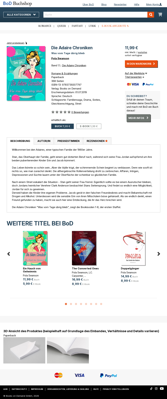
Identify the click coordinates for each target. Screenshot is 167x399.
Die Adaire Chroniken (74, 65)
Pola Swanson (60, 58)
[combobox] (98, 15)
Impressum (37, 389)
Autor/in (43, 141)
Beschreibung (20, 141)
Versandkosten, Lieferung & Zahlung (68, 389)
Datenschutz (19, 389)
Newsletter (120, 4)
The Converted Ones (85, 268)
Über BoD (88, 4)
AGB (5, 389)
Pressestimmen (68, 141)
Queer (61, 26)
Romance (44, 26)
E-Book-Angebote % (115, 26)
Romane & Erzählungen (64, 73)
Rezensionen (97, 141)
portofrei (142, 52)
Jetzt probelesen (15, 43)
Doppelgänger (130, 268)
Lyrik (92, 26)
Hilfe (136, 4)
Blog (103, 4)
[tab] (20, 141)
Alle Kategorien (21, 14)
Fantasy (77, 26)
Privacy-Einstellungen (116, 389)
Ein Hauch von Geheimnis (32, 270)
